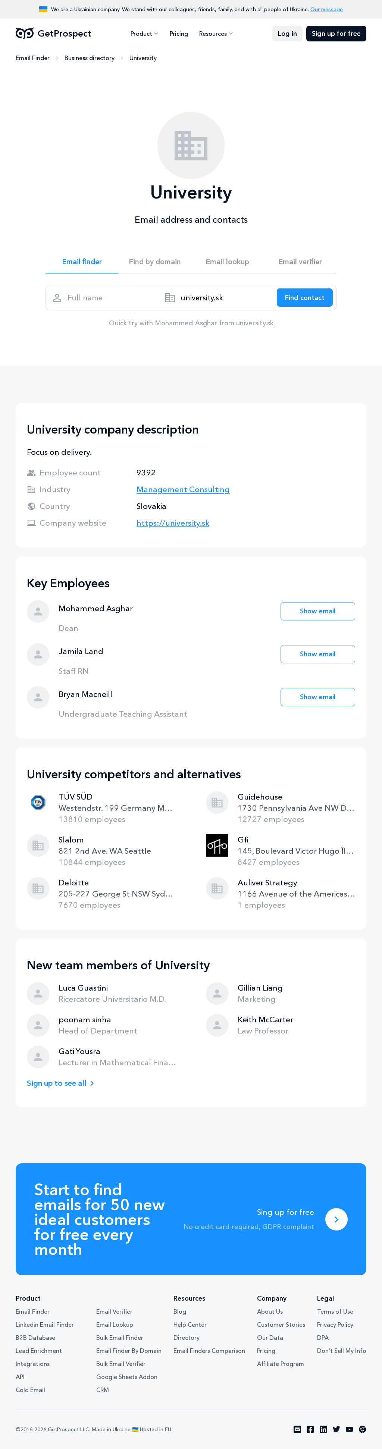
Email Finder (33, 58)
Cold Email (30, 1392)
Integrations (33, 1366)
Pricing (179, 33)
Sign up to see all (58, 1084)
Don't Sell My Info (341, 1353)
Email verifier (300, 261)
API (20, 1379)
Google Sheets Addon (126, 1379)
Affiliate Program (280, 1366)
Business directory (90, 58)
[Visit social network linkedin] (323, 1431)
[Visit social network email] (297, 1431)
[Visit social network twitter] (336, 1431)
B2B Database (35, 1340)
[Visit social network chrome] (362, 1431)
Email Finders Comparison (209, 1353)
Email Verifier (114, 1313)
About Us (270, 1313)
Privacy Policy (335, 1326)
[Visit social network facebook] (310, 1431)
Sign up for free (336, 33)
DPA (323, 1340)
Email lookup (227, 261)
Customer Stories (281, 1326)
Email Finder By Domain (129, 1353)
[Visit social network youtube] (349, 1431)
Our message (326, 9)
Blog (179, 1313)
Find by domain (154, 261)
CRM (102, 1392)
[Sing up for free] (336, 1221)
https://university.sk (173, 524)
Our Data (270, 1340)
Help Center (190, 1326)
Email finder (82, 261)
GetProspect (53, 33)
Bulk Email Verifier (120, 1366)
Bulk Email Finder (119, 1340)
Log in (287, 33)
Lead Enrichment (39, 1353)
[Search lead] (304, 299)
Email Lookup (114, 1326)
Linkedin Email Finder (45, 1326)
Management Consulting (183, 491)
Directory (186, 1340)
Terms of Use (335, 1313)
